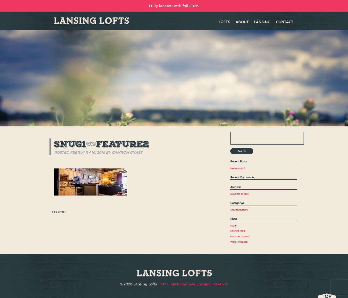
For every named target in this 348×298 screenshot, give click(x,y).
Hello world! (237, 168)
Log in (234, 225)
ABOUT (242, 22)
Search (242, 151)
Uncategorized (239, 209)
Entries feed (237, 231)
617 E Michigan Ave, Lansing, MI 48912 (194, 284)
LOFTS (224, 22)
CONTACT (284, 22)
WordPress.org (238, 241)
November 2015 (239, 194)
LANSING (262, 22)
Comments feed (240, 236)
